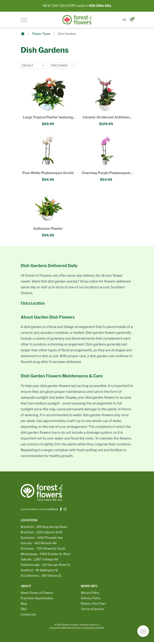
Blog (24, 603)
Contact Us (28, 614)
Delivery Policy (91, 598)
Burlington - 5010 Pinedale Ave (42, 537)
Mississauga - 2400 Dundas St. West (45, 554)
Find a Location (33, 303)
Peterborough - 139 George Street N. (45, 565)
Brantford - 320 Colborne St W (41, 532)
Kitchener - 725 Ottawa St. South (43, 548)
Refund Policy (90, 592)
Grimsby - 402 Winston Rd (38, 543)
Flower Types (41, 33)
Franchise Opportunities (37, 598)
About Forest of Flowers (37, 592)
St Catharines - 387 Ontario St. (41, 575)
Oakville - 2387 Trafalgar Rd (39, 559)
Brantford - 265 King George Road (44, 527)
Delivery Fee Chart (93, 603)
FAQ (24, 609)
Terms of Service (92, 609)
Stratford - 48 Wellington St (39, 570)
